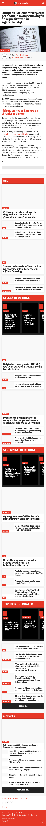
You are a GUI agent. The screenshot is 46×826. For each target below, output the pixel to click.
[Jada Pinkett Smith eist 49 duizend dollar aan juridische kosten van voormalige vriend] (8, 233)
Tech (22, 798)
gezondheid (6, 443)
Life (4, 556)
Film (4, 388)
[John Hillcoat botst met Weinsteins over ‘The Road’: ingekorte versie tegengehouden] (5, 752)
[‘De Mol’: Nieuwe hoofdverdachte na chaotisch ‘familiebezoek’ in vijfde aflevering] (23, 252)
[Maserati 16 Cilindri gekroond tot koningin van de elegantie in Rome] (8, 688)
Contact (5, 821)
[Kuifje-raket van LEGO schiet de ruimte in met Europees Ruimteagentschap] (23, 731)
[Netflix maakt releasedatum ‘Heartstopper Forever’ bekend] (30, 459)
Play (4, 228)
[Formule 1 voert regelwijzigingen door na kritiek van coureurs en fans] (12, 614)
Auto (4, 692)
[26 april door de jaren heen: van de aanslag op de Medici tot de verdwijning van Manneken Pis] (8, 697)
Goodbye (34, 815)
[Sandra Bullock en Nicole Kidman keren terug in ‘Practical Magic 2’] (8, 385)
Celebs (5, 237)
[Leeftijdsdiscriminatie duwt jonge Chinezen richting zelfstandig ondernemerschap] (8, 655)
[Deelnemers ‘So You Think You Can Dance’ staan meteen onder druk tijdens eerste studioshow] (8, 591)
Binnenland (6, 701)
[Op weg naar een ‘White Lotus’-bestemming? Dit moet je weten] (23, 501)
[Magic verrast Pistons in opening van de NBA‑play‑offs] (5, 760)
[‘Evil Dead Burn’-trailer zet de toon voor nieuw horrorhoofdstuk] (8, 647)
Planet (16, 798)
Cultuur (5, 208)
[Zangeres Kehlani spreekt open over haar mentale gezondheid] (8, 279)
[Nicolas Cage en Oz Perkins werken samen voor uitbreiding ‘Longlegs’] (5, 767)
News (6, 618)
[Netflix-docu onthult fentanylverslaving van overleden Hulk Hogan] (13, 460)
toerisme (5, 531)
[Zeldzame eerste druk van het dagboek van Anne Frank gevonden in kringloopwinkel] (23, 197)
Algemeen (5, 50)
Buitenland (6, 291)
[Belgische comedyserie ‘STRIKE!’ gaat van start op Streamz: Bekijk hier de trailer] (23, 349)
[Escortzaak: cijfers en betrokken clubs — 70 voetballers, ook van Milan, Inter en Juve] (8, 676)
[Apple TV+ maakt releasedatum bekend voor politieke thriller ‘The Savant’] (8, 572)
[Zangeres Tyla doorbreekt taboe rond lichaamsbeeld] (8, 376)
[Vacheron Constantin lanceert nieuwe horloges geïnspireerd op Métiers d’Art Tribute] (8, 429)
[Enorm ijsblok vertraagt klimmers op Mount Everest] (30, 614)
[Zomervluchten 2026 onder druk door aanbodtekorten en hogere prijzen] (8, 526)
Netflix (25, 463)
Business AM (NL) (8, 815)
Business (5, 414)
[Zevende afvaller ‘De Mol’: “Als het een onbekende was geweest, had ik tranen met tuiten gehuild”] (8, 224)
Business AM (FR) (23, 815)
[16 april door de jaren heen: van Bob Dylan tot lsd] (5, 774)
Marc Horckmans (22, 55)
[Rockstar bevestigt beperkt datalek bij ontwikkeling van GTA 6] (5, 782)
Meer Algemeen (30, 790)
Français (5, 807)
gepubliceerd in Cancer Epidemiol (15, 134)
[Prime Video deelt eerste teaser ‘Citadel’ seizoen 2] (8, 581)
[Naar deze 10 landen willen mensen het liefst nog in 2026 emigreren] (8, 288)
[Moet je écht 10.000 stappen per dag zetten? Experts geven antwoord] (8, 439)
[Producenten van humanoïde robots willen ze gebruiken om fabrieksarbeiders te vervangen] (23, 403)
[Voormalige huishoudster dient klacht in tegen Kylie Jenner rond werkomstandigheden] (8, 665)
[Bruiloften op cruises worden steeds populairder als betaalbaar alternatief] (23, 545)
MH (4, 56)
